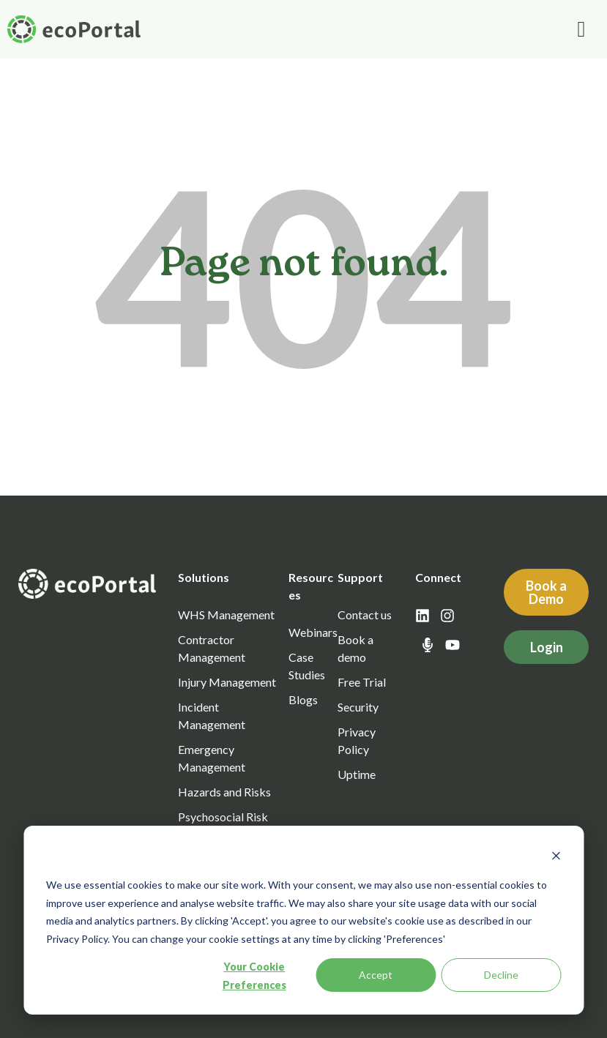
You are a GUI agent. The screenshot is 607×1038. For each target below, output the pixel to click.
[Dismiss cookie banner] (556, 857)
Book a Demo (546, 592)
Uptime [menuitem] (357, 774)
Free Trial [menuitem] (362, 682)
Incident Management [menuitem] (211, 715)
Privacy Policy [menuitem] (357, 740)
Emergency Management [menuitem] (211, 758)
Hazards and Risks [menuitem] (224, 792)
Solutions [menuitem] (203, 577)
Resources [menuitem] (310, 586)
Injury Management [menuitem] (227, 682)
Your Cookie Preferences (254, 975)
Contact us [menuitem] (365, 614)
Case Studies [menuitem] (306, 666)
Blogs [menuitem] (303, 699)
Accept (375, 974)
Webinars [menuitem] (313, 632)
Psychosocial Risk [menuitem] (223, 817)
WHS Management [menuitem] (226, 614)
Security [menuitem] (358, 707)
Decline (501, 974)
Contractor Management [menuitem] (211, 648)
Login (546, 647)
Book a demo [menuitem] (355, 648)
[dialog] (303, 920)
